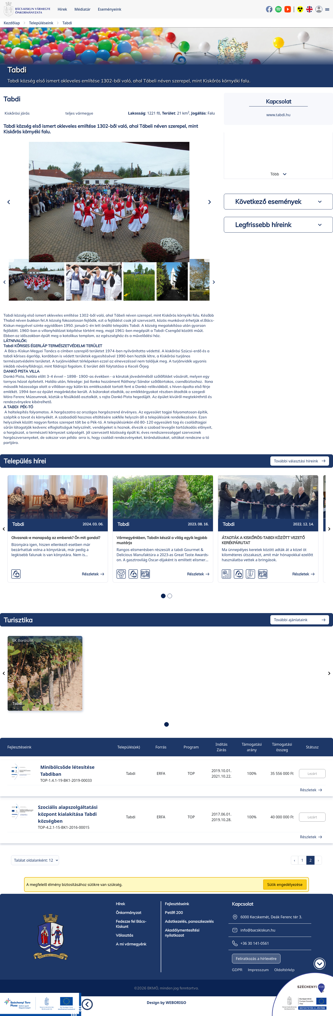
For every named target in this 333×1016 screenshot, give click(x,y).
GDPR (237, 977)
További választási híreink (296, 468)
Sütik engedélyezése (284, 891)
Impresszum (258, 977)
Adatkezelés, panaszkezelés (189, 928)
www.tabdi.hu (278, 114)
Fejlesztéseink (177, 911)
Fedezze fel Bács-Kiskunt (131, 931)
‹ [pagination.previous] (294, 867)
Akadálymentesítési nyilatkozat (182, 940)
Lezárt (312, 780)
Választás (124, 942)
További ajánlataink (291, 627)
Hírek (62, 9)
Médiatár (82, 9)
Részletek (308, 797)
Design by (166, 1009)
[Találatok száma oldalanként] (35, 867)
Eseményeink (109, 9)
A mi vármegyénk (131, 951)
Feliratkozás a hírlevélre (256, 965)
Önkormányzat (128, 919)
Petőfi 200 (174, 919)
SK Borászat (23, 647)
